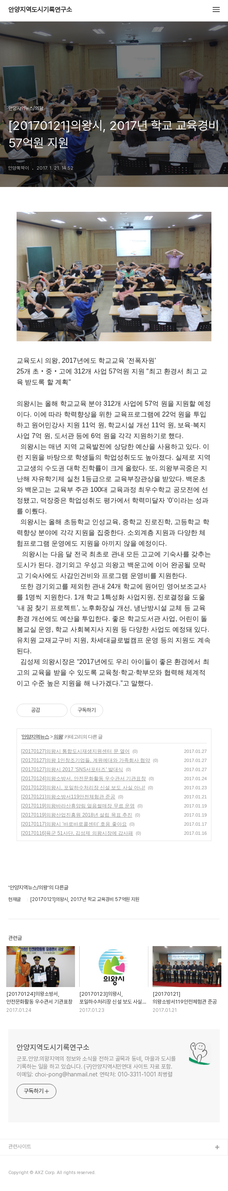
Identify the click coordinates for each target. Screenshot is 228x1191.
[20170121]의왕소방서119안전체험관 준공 (68, 797)
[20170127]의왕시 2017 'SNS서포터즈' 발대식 (72, 769)
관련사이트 (19, 1146)
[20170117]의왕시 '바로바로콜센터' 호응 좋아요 (74, 824)
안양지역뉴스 (35, 737)
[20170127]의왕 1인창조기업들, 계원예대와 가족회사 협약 (85, 760)
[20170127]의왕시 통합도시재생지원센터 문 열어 (75, 751)
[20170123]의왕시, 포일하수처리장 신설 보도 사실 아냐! (83, 788)
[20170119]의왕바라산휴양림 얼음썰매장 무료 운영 (78, 806)
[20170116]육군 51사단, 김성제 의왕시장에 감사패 (77, 833)
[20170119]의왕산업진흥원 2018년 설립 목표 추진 (76, 815)
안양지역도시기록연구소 (40, 10)
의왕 (58, 737)
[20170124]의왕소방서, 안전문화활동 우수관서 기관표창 (83, 778)
